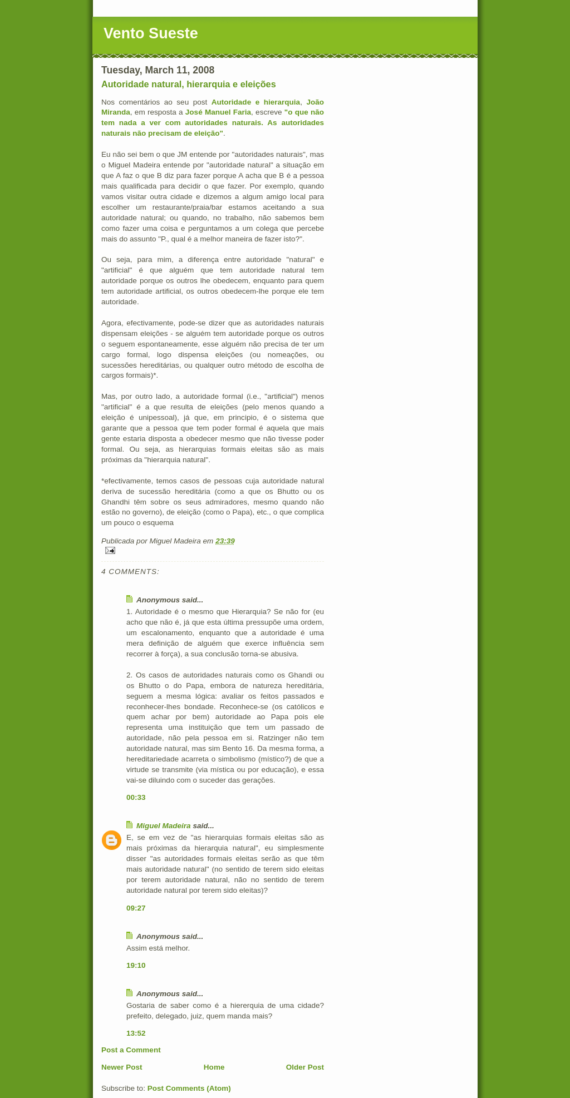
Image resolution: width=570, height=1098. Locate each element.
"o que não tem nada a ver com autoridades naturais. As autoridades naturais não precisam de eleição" (212, 122)
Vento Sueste (151, 33)
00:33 (136, 797)
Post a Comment (131, 1050)
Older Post (305, 1067)
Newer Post (121, 1067)
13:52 (136, 1033)
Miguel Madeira (163, 826)
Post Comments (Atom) (189, 1088)
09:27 (136, 908)
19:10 (136, 965)
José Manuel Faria (218, 112)
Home (214, 1067)
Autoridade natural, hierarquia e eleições (188, 84)
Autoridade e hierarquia (256, 102)
